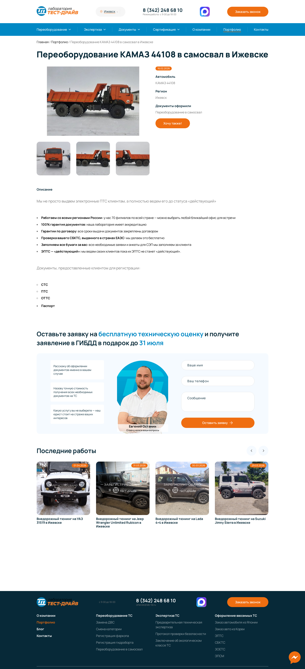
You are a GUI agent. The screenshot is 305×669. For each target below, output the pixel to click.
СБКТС (220, 642)
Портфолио (232, 29)
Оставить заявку (218, 422)
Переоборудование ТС (114, 615)
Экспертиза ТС (167, 615)
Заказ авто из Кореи (230, 629)
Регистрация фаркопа (112, 636)
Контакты (261, 29)
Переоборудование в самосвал (119, 649)
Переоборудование (52, 29)
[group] (93, 101)
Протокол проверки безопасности (180, 634)
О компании (201, 29)
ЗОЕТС (220, 649)
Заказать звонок (247, 12)
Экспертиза (93, 29)
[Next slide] (263, 451)
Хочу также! (172, 123)
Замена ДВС (105, 622)
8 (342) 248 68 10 (163, 10)
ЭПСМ (219, 656)
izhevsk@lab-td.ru (146, 605)
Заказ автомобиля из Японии (236, 622)
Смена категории (109, 629)
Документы (127, 29)
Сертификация (164, 29)
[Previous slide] (251, 451)
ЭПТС (219, 636)
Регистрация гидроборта (114, 642)
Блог (40, 629)
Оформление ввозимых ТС (236, 615)
